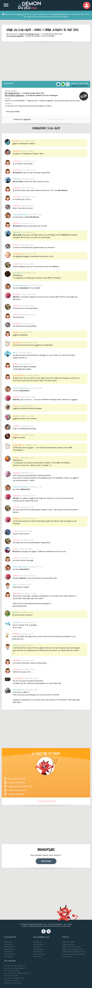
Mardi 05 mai (8, 942)
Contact (25, 926)
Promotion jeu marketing (12, 983)
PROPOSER (46, 861)
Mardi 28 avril (8, 956)
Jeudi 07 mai (37, 947)
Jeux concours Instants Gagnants (14, 968)
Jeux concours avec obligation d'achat (16, 973)
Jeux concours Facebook (12, 970)
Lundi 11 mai (37, 956)
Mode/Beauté (66, 952)
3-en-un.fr (8, 83)
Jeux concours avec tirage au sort (15, 965)
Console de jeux (75, 947)
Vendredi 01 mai (9, 949)
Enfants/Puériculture (79, 952)
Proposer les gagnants (22, 119)
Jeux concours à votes (11, 975)
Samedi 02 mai (9, 947)
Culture (80, 949)
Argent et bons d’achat (69, 949)
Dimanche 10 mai (38, 954)
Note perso (13, 111)
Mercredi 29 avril (9, 954)
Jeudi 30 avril (8, 952)
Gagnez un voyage (68, 942)
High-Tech (65, 947)
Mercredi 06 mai (38, 944)
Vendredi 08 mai (38, 949)
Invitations (65, 954)
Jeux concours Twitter (11, 980)
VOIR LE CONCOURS (55, 119)
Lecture (64, 956)
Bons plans (66, 926)
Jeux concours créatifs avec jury (14, 978)
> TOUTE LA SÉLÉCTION (46, 801)
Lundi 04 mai (8, 944)
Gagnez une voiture (68, 944)
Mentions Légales (36, 926)
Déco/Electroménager (77, 954)
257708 (85, 90)
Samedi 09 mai (38, 952)
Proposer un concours (52, 926)
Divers (71, 956)
